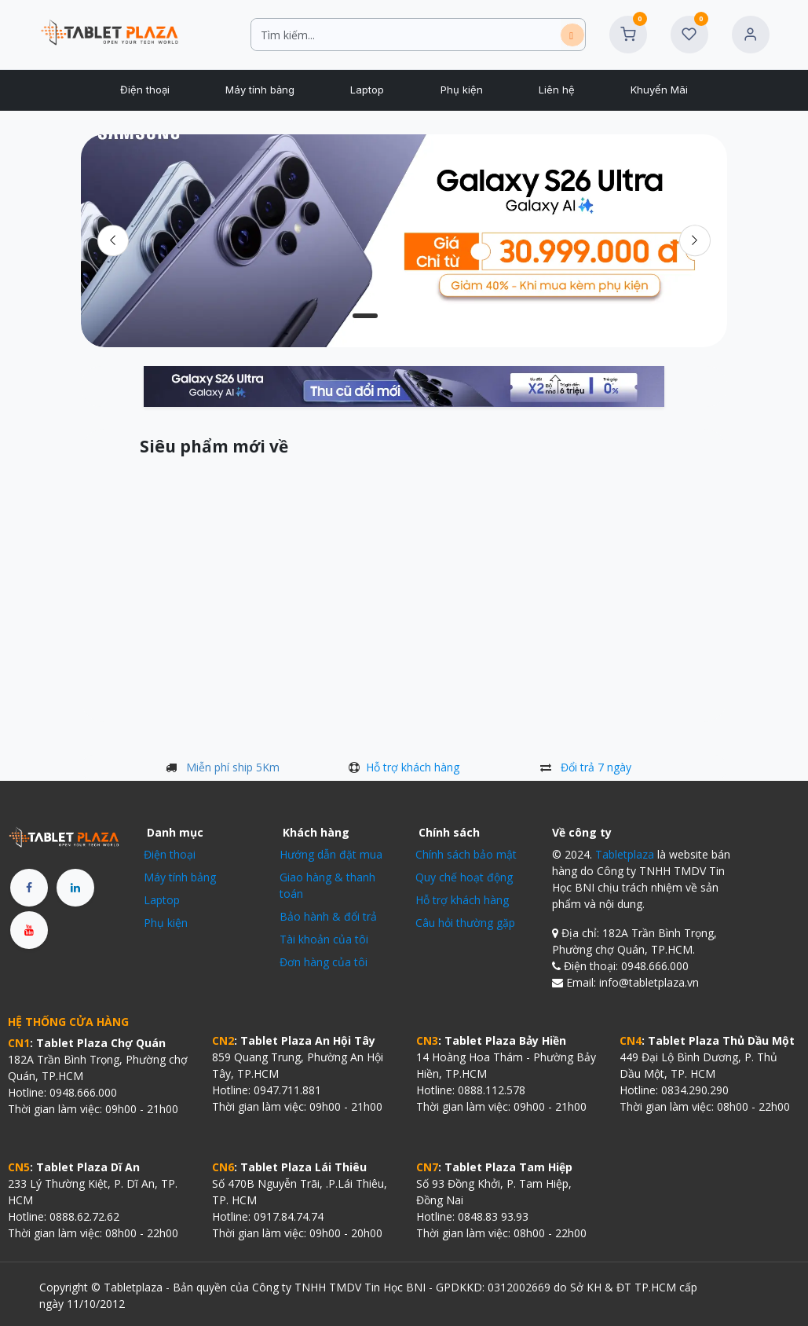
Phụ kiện (166, 922)
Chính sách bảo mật (466, 854)
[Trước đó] (113, 240)
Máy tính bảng (180, 877)
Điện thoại (170, 854)
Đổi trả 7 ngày (596, 767)
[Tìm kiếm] (572, 35)
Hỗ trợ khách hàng (412, 767)
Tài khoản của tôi (324, 939)
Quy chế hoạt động (464, 877)
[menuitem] (144, 90)
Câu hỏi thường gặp (465, 922)
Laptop (162, 899)
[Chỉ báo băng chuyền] (403, 315)
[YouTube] (29, 930)
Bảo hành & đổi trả (328, 916)
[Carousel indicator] (365, 315)
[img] (695, 240)
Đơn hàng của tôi (323, 961)
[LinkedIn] (75, 888)
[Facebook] (29, 888)
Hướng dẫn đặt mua (331, 854)
